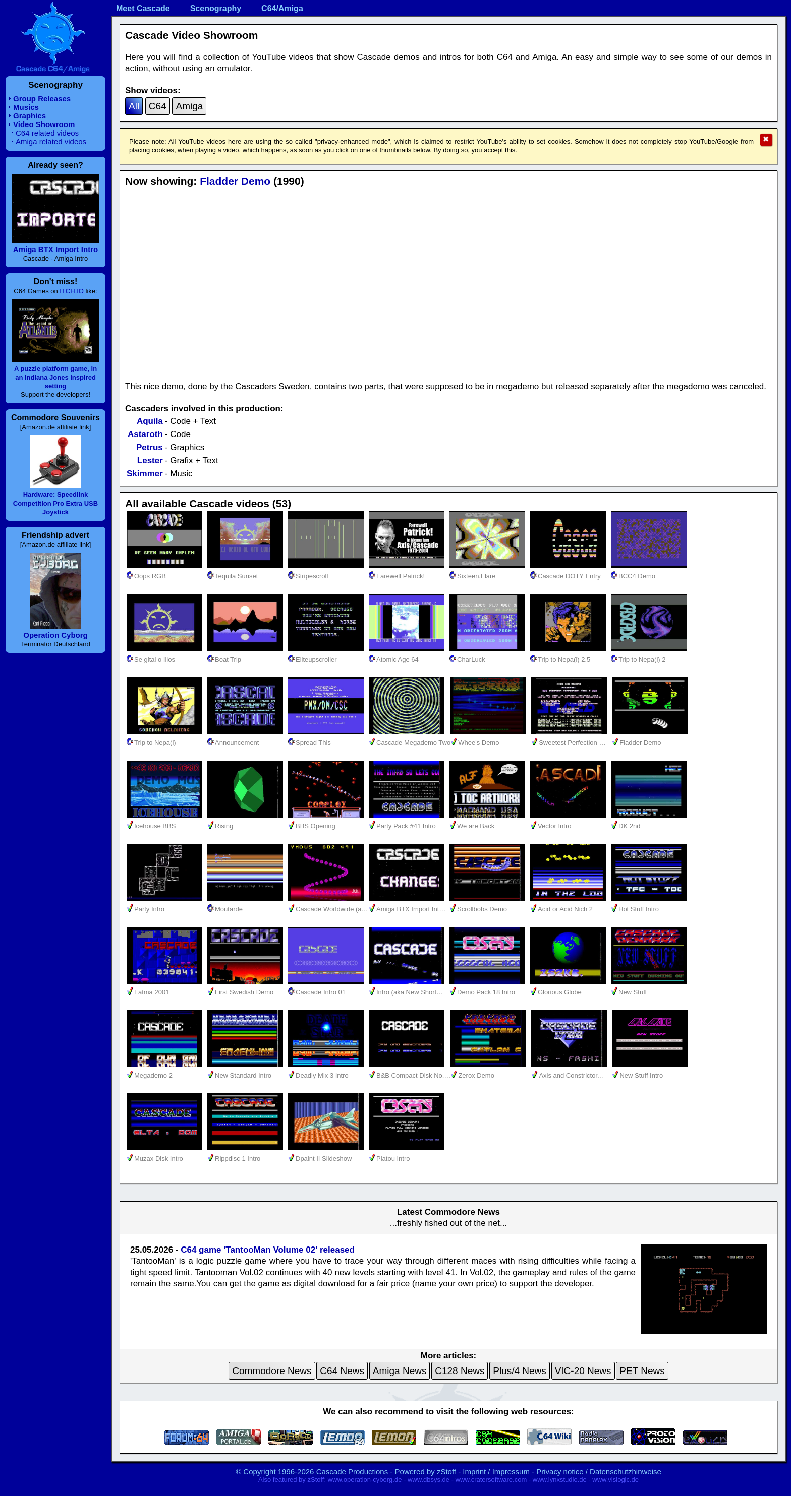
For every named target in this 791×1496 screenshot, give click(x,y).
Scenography (215, 8)
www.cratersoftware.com (491, 1479)
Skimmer (145, 473)
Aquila (150, 421)
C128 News (459, 1370)
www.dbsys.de (428, 1479)
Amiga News (400, 1370)
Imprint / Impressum (496, 1471)
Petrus (149, 447)
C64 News (342, 1370)
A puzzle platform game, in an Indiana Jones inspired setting (55, 377)
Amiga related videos (51, 141)
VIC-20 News (583, 1370)
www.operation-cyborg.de (365, 1479)
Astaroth (145, 434)
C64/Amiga (282, 8)
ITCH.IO (72, 291)
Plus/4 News (519, 1370)
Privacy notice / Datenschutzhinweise (598, 1471)
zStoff (446, 1471)
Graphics (29, 115)
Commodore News (271, 1370)
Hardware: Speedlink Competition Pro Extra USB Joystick (55, 503)
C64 (157, 106)
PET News (641, 1370)
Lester (150, 460)
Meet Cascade (143, 8)
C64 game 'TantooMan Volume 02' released (268, 1250)
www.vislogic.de (615, 1479)
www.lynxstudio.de (560, 1479)
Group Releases (42, 98)
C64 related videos (47, 133)
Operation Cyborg (55, 635)
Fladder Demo (235, 181)
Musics (26, 107)
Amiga (189, 106)
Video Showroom (44, 124)
